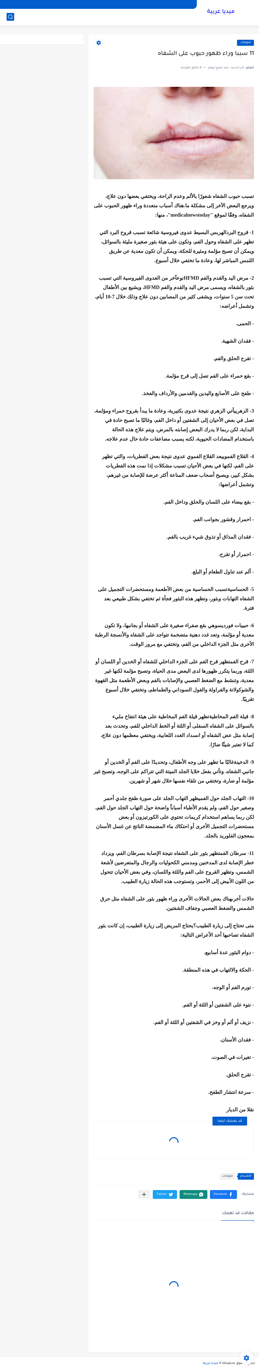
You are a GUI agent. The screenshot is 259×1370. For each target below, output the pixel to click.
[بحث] (10, 17)
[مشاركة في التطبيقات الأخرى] (144, 1194)
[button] (223, 1194)
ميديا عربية (221, 12)
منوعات (245, 42)
